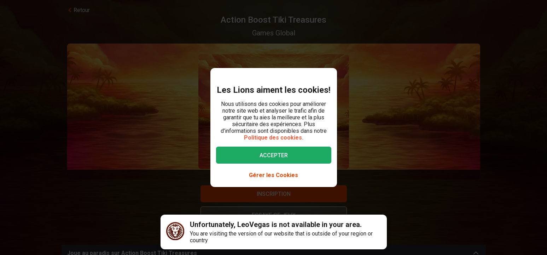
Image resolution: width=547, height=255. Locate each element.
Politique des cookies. (273, 137)
